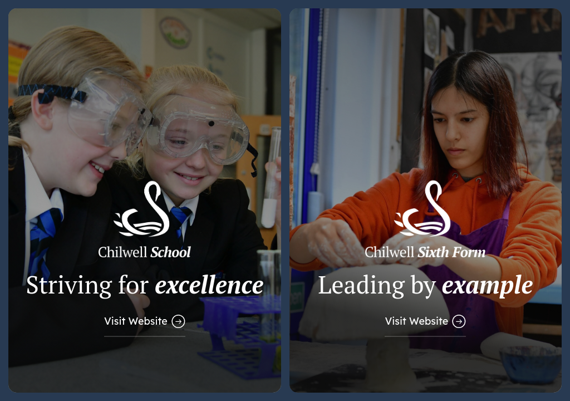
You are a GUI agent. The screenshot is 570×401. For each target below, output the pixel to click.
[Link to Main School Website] (144, 200)
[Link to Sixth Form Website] (425, 200)
